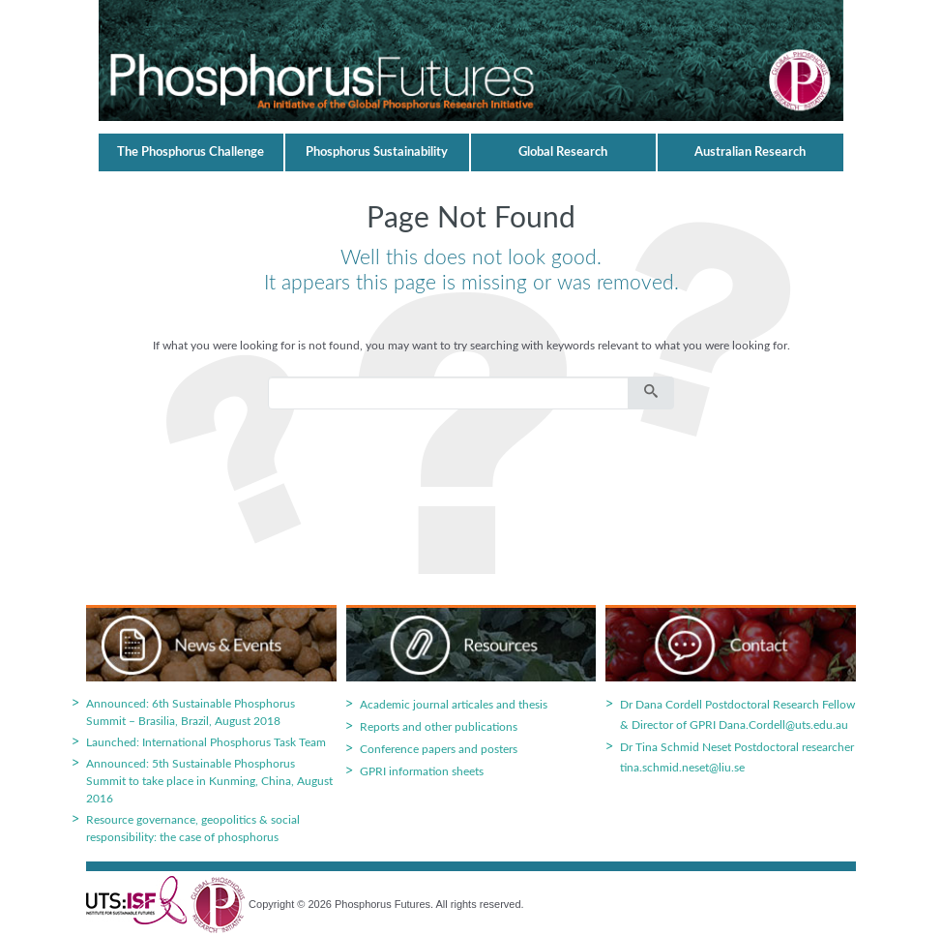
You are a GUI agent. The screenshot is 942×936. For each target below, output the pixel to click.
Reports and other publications (438, 727)
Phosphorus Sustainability (377, 152)
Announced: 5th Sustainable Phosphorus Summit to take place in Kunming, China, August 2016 (209, 781)
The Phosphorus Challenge (190, 152)
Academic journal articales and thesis (453, 704)
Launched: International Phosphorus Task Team (206, 742)
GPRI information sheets (422, 771)
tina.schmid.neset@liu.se (682, 767)
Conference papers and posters (438, 749)
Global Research (562, 152)
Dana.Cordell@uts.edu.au (783, 725)
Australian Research (750, 152)
